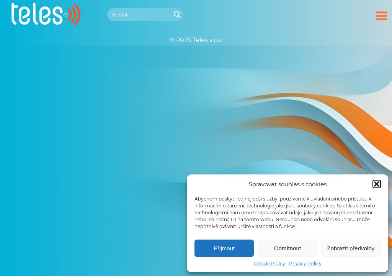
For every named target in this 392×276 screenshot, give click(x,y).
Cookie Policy (269, 263)
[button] (377, 184)
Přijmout (224, 248)
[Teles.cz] (45, 23)
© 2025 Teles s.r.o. (196, 40)
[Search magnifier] (177, 14)
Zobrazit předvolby (350, 248)
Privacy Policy (305, 263)
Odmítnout (287, 248)
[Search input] (141, 14)
